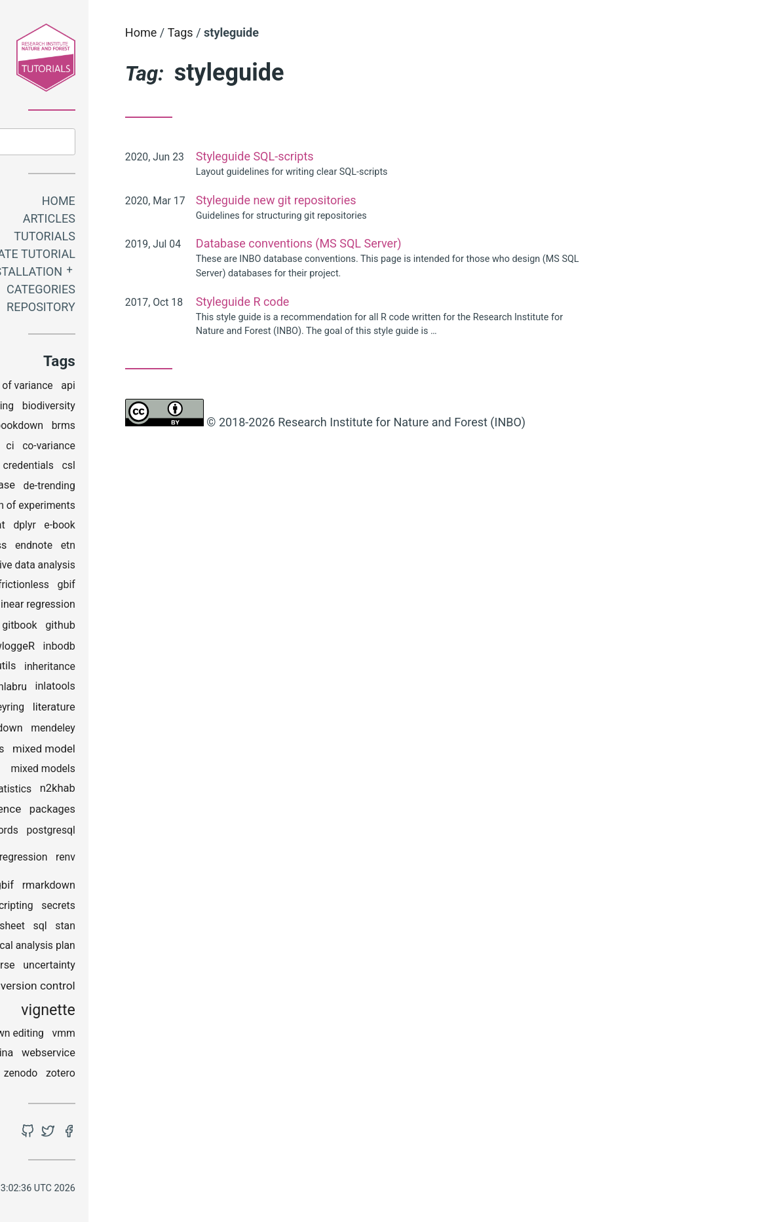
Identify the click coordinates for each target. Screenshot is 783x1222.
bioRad (79, 428)
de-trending (157, 487)
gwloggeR (119, 648)
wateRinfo (58, 1055)
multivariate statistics (90, 791)
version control (146, 987)
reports (74, 887)
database (101, 487)
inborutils (102, 668)
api (177, 388)
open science (97, 811)
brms (171, 428)
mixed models (151, 771)
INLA (83, 688)
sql (148, 927)
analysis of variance (115, 388)
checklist (85, 447)
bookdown (127, 428)
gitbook (128, 627)
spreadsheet (104, 928)
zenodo (129, 1075)
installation (63, 709)
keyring (116, 709)
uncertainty (158, 967)
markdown (106, 730)
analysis (42, 387)
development (82, 527)
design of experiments (132, 508)
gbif (174, 587)
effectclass (89, 547)
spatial (52, 928)
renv (173, 859)
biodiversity (156, 408)
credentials (136, 468)
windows (83, 1075)
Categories (149, 292)
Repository (149, 309)
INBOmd (51, 668)
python (68, 859)
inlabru (119, 688)
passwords (101, 832)
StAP (56, 948)
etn (176, 548)
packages (160, 811)
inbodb (167, 648)
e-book (168, 527)
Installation (129, 274)
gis (73, 627)
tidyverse (102, 967)
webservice (156, 1055)
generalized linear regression (116, 607)
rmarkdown (156, 887)
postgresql (159, 832)
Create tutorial (133, 256)
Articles (157, 221)
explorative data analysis (127, 567)
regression (131, 859)
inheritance (157, 669)
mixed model (152, 751)
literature (162, 709)
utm (92, 988)
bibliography (52, 408)
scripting (122, 908)
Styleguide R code (351, 301)
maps (59, 730)
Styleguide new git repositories (384, 200)
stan (173, 928)
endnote (142, 548)
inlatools (163, 688)
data (59, 487)
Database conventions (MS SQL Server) (407, 243)
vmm (172, 1035)
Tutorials (152, 239)
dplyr (133, 527)
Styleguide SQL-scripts (363, 156)
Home (166, 203)
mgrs (100, 751)
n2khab (165, 791)
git (95, 627)
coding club (76, 468)
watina (106, 1055)
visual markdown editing (96, 1035)
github (168, 627)
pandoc (50, 832)
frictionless (131, 587)
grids (76, 648)
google (40, 648)
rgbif (111, 887)
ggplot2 (39, 627)
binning (105, 408)
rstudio (76, 907)
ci (118, 447)
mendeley (161, 730)
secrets (166, 908)
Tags (288, 32)
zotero (168, 1075)
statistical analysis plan (129, 948)
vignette (156, 1012)
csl (176, 468)
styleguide (48, 967)
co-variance (156, 447)
